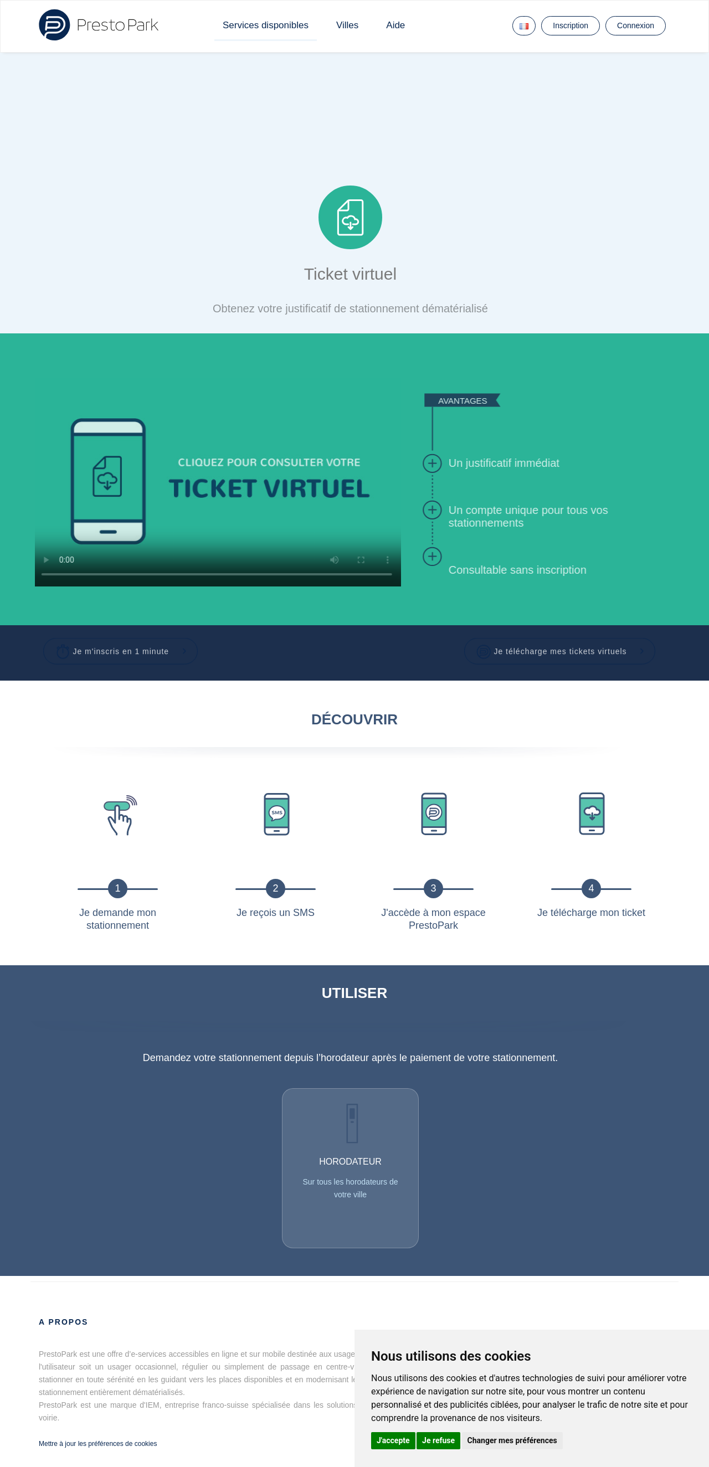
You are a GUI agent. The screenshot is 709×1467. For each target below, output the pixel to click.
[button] (120, 647)
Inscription (570, 25)
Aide (395, 25)
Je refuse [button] (438, 1440)
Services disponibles (266, 25)
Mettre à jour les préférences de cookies (98, 1444)
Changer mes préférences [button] (512, 1440)
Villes (347, 25)
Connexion (635, 25)
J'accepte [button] (393, 1440)
